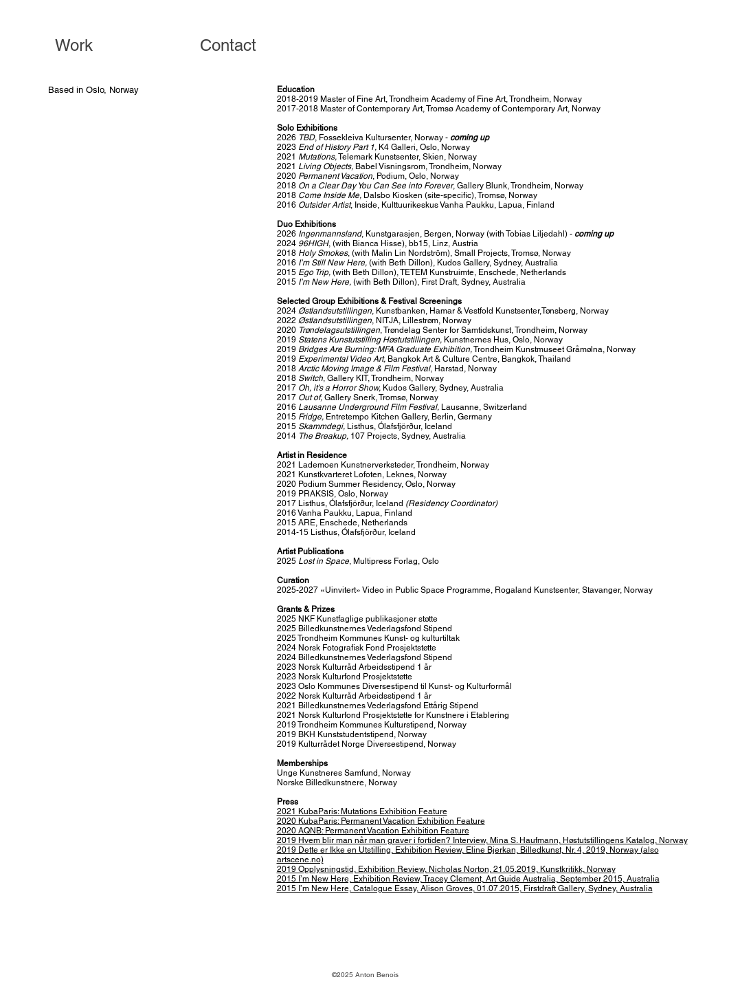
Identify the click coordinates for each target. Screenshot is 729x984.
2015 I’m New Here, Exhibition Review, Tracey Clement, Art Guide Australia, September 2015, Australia (468, 879)
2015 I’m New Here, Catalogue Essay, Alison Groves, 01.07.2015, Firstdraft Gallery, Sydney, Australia (465, 888)
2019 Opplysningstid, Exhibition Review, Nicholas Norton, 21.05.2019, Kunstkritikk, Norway (446, 869)
